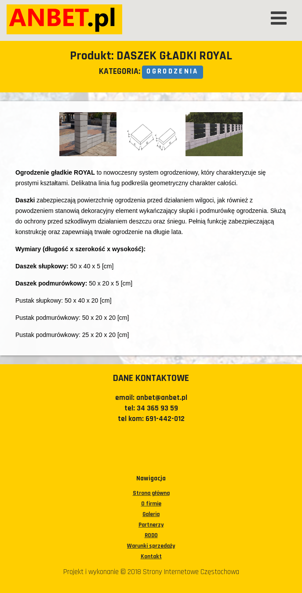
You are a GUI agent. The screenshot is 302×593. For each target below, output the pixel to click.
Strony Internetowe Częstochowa (191, 572)
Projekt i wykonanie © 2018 (103, 572)
